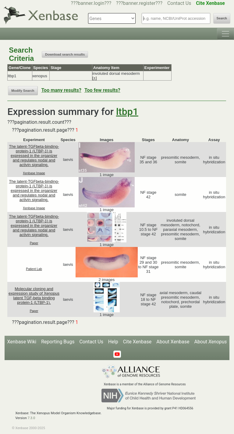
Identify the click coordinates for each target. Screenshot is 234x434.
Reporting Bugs (57, 342)
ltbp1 (127, 111)
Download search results (65, 54)
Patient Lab (34, 269)
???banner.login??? (91, 3)
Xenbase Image (34, 173)
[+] (94, 78)
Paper (34, 243)
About (210, 342)
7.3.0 (31, 418)
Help (113, 342)
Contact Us (179, 3)
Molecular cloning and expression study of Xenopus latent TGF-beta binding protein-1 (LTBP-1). (34, 295)
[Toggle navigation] (225, 34)
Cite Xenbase (137, 342)
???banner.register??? (139, 3)
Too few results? (102, 90)
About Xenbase (172, 342)
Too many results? (61, 90)
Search (222, 18)
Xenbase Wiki (22, 342)
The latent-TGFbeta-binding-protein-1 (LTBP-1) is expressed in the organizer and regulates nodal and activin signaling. (34, 155)
